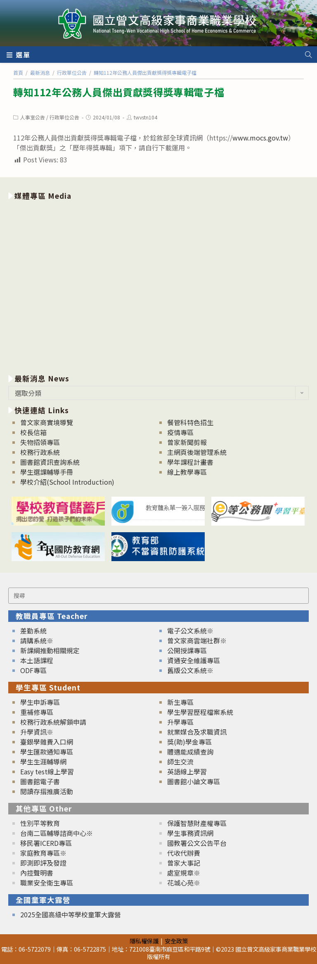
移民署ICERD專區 (46, 843)
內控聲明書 (36, 873)
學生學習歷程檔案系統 (200, 712)
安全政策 (176, 940)
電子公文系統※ (190, 631)
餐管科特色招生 (190, 422)
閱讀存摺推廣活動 (46, 791)
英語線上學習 (187, 771)
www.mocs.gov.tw (260, 138)
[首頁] (18, 72)
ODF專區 (33, 670)
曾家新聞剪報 (187, 442)
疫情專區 (180, 432)
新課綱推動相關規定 (50, 650)
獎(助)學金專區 (189, 742)
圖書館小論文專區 (193, 781)
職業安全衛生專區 (46, 883)
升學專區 (180, 722)
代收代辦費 (183, 853)
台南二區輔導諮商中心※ (56, 833)
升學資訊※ (36, 732)
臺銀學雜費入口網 (46, 742)
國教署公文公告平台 (197, 843)
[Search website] (308, 55)
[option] (158, 285)
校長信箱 (33, 432)
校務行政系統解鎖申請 (53, 722)
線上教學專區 (187, 472)
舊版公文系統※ (190, 670)
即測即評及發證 (43, 863)
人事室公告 (32, 117)
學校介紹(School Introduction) (67, 482)
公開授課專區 (187, 650)
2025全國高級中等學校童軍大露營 (70, 914)
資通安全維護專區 (193, 660)
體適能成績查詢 (190, 752)
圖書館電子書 (40, 781)
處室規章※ (183, 873)
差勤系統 (33, 631)
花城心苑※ (183, 883)
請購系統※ (36, 640)
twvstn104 (145, 117)
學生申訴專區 (40, 702)
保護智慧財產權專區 (197, 823)
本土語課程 (36, 660)
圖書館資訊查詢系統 (50, 462)
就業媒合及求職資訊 (197, 732)
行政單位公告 (64, 117)
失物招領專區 (40, 442)
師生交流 (180, 761)
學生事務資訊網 (190, 833)
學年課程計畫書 (190, 462)
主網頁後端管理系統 (197, 452)
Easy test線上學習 (47, 771)
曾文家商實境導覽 (46, 422)
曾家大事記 (183, 863)
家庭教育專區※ (43, 853)
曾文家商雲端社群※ (197, 640)
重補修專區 (36, 712)
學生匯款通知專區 (46, 752)
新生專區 (180, 702)
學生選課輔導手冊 (46, 472)
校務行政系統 (40, 452)
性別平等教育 (40, 823)
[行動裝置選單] (19, 55)
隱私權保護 (144, 940)
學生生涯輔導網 (43, 761)
